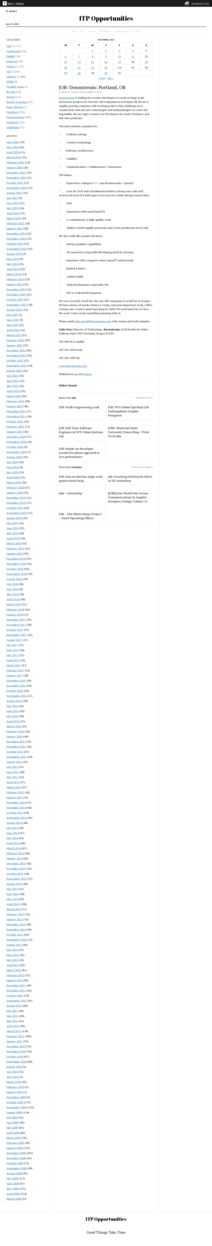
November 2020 (16, 442)
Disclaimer (105, 31)
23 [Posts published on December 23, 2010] (105, 67)
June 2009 (12, 1122)
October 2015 (14, 752)
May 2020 (12, 472)
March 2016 (13, 726)
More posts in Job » (144, 397)
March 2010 (13, 1082)
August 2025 (14, 193)
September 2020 (16, 452)
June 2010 (12, 1077)
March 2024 (13, 274)
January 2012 (14, 980)
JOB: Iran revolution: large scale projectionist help (81, 478)
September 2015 (16, 757)
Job (73, 31)
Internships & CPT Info (128, 31)
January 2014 (14, 858)
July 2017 (12, 645)
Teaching (12, 112)
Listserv (11, 76)
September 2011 (16, 1000)
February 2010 (15, 1087)
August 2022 (14, 371)
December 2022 (16, 350)
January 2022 (14, 406)
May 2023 (12, 325)
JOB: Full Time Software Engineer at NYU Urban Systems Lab (81, 432)
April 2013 (12, 904)
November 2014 (16, 807)
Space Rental (14, 107)
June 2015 (12, 772)
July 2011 (12, 1011)
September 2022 (16, 365)
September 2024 (16, 249)
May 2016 (12, 716)
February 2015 (15, 792)
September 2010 (16, 1061)
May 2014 (12, 838)
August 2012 (14, 945)
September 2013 (16, 879)
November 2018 (16, 564)
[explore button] (188, 3)
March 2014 (13, 848)
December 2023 (16, 289)
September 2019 (16, 513)
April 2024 (12, 269)
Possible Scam (15, 87)
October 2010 (14, 1056)
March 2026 (13, 157)
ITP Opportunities (106, 18)
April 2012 (12, 965)
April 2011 (12, 1026)
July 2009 (12, 1117)
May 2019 (12, 533)
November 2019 (16, 503)
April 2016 (12, 721)
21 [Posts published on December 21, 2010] (79, 67)
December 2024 (16, 233)
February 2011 (15, 1036)
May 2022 (12, 386)
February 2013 (15, 914)
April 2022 (12, 391)
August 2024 (14, 254)
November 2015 (16, 746)
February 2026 (15, 162)
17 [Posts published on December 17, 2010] (119, 62)
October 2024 (14, 244)
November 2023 (16, 294)
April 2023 (12, 330)
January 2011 (14, 1041)
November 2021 (16, 416)
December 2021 (16, 411)
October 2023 (14, 299)
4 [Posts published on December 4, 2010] (133, 50)
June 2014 (12, 833)
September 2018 (16, 574)
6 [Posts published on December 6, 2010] (65, 56)
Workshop (12, 127)
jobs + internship (70, 493)
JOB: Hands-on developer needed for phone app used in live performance (79, 453)
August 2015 (14, 762)
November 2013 (16, 868)
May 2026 (12, 147)
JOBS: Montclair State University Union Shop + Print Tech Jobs (128, 432)
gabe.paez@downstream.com (93, 321)
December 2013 (16, 863)
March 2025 (13, 218)
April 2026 (12, 152)
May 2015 (12, 777)
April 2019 (12, 538)
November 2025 (16, 177)
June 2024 (12, 259)
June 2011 (12, 1016)
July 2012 (12, 950)
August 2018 (14, 579)
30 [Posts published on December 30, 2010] (105, 73)
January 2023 (14, 345)
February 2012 (15, 975)
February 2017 (15, 670)
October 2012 (14, 934)
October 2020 (14, 447)
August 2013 (14, 884)
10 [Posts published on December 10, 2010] (119, 56)
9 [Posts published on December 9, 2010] (106, 56)
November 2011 (16, 990)
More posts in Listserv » (142, 467)
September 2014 (16, 818)
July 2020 (12, 462)
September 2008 (16, 1168)
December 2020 (16, 437)
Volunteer (12, 122)
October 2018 (14, 569)
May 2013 (12, 899)
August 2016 (14, 701)
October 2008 (14, 1163)
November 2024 (16, 238)
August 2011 (14, 1006)
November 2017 (16, 625)
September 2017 (16, 635)
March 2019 (13, 543)
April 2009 (12, 1133)
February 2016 (15, 731)
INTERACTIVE (200, 4)
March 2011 (13, 1031)
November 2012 (16, 929)
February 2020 (15, 487)
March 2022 (13, 396)
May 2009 (12, 1127)
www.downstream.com (73, 366)
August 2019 (14, 518)
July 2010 (12, 1072)
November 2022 (16, 355)
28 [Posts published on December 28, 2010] (79, 73)
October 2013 (14, 873)
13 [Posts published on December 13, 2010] (65, 62)
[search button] (11, 11)
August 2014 (14, 823)
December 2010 (16, 1046)
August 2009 (14, 1112)
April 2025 (12, 213)
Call (81, 31)
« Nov (101, 78)
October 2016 (14, 691)
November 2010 (16, 1051)
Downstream (67, 98)
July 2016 (12, 706)
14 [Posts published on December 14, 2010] (79, 62)
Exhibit (10, 56)
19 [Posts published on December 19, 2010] (146, 62)
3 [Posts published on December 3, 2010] (119, 50)
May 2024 (12, 264)
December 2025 (16, 172)
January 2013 (14, 919)
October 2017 (14, 630)
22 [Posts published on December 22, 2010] (92, 67)
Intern (91, 31)
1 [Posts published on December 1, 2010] (92, 50)
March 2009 (13, 1138)
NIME (9, 81)
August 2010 (14, 1067)
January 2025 (14, 228)
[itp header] (106, 3)
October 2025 (14, 183)
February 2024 (15, 279)
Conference (13, 51)
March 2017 (13, 665)
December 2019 (16, 498)
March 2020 (13, 482)
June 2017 (12, 650)
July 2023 (12, 315)
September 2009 (16, 1107)
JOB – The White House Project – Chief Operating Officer (80, 516)
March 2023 (13, 335)
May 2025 (12, 208)
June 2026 (12, 142)
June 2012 (12, 955)
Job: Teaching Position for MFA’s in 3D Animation (130, 478)
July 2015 (12, 767)
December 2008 (16, 1153)
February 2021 (15, 426)
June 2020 (12, 467)
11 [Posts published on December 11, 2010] (132, 56)
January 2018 (14, 614)
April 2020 (12, 477)
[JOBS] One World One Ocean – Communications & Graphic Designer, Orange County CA (129, 497)
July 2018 (12, 584)
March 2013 (13, 909)
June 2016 (12, 711)
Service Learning (16, 102)
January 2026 (14, 167)
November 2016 (16, 686)
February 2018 (15, 609)
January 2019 (14, 553)
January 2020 (14, 492)
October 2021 (14, 421)
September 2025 (16, 188)
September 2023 (16, 305)
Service (10, 97)
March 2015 (13, 787)
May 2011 (12, 1021)
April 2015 (12, 782)
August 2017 (14, 640)
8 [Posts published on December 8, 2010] (92, 56)
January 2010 (14, 1092)
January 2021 (14, 432)
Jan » (110, 78)
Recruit (10, 92)
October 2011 (14, 995)
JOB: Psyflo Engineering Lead (79, 407)
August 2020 (14, 457)
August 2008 (14, 1173)
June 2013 (12, 894)
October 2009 (14, 1102)
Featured (11, 61)
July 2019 (12, 523)
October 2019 (14, 508)
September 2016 (16, 696)
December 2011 (16, 985)
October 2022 (14, 360)
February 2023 (15, 340)
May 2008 (12, 1188)
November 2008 (16, 1158)
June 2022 (12, 381)
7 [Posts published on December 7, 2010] (79, 56)
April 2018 (12, 599)
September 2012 (16, 940)
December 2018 (16, 559)
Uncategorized (15, 117)
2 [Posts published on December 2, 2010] (106, 50)
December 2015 (16, 741)
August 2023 (14, 310)
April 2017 (12, 660)
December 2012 (16, 924)
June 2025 (12, 203)
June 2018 (12, 589)
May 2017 (12, 655)
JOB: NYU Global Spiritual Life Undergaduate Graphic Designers (128, 411)
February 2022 (15, 401)
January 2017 (14, 675)
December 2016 (16, 680)
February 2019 (15, 548)
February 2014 (15, 853)
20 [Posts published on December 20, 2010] (65, 67)
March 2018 (13, 604)
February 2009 (15, 1143)
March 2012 (13, 970)
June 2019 (12, 528)
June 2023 (12, 320)
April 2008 (12, 1194)
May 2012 (12, 960)
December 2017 (16, 619)
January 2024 (14, 284)
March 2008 (13, 1199)
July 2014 (12, 828)
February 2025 (15, 223)
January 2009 (14, 1148)
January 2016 (14, 736)
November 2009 (16, 1097)
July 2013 (12, 889)
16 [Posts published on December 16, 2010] (105, 62)
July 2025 (12, 198)
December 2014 (16, 802)
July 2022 (12, 376)
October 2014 (14, 813)
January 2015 (14, 797)
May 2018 (12, 594)
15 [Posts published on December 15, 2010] (92, 62)
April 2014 (12, 843)
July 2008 (12, 1178)
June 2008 (12, 1183)
